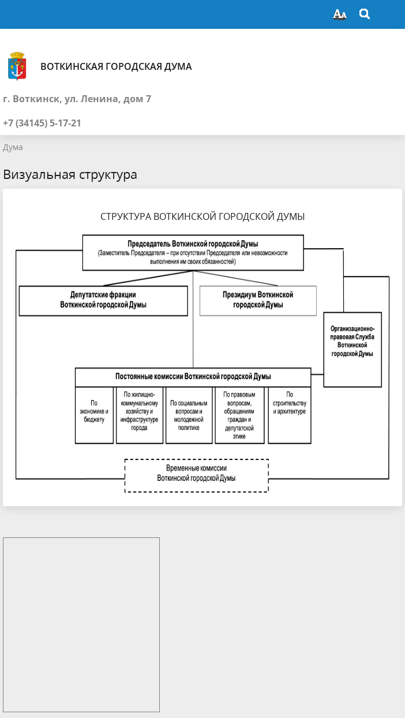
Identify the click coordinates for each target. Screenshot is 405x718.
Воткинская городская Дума (97, 66)
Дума (13, 146)
